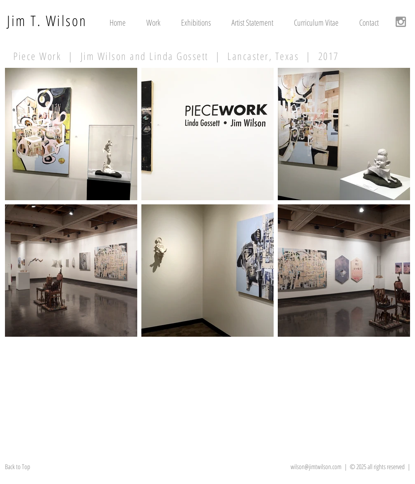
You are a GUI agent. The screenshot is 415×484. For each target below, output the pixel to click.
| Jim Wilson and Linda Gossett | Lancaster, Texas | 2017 (200, 56)
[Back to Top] (23, 466)
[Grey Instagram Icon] (401, 21)
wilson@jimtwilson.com (316, 466)
